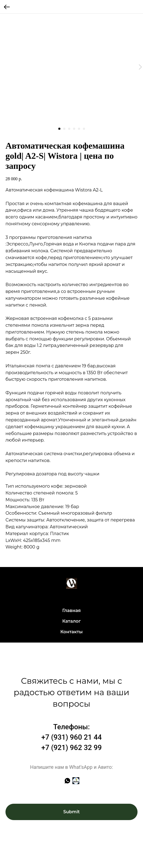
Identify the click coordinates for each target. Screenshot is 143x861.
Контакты (71, 631)
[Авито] (75, 780)
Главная (71, 610)
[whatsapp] (67, 780)
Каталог (71, 621)
